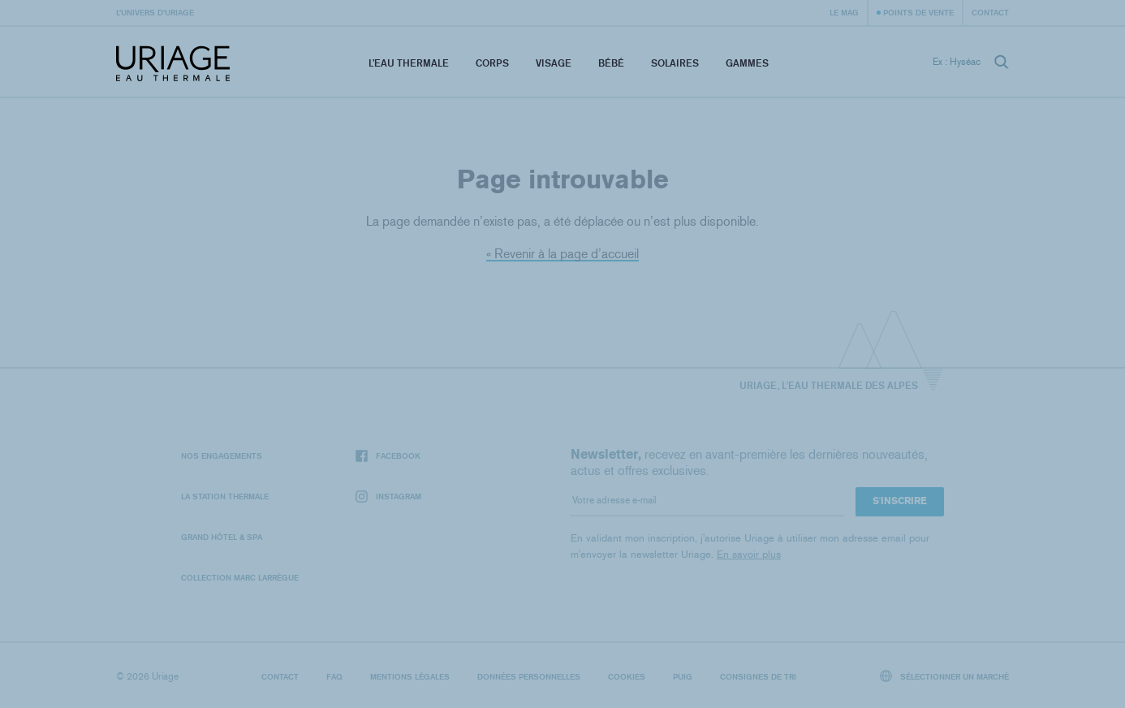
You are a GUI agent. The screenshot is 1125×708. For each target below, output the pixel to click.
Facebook (388, 456)
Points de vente (918, 12)
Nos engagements (221, 455)
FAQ (334, 676)
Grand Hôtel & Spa (221, 537)
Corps (492, 63)
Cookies (626, 676)
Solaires (675, 63)
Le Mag (844, 12)
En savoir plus (749, 554)
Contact (990, 12)
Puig (682, 676)
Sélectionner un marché (945, 676)
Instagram (388, 496)
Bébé (611, 63)
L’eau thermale (409, 63)
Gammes (747, 63)
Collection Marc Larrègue (240, 577)
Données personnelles (528, 676)
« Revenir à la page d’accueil (562, 253)
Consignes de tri (758, 676)
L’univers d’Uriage (155, 12)
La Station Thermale (225, 496)
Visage (553, 63)
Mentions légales (410, 676)
